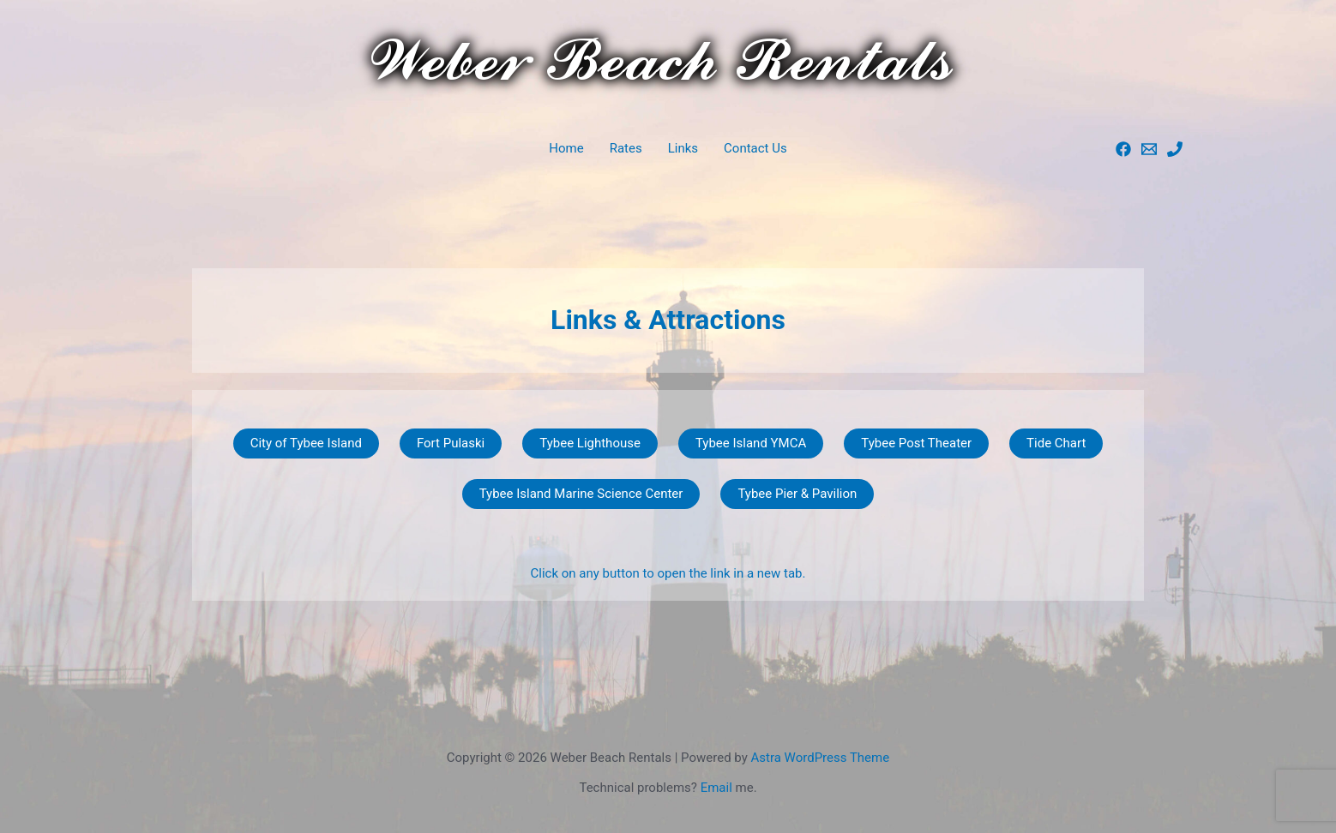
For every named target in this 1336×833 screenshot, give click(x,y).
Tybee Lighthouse (590, 443)
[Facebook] (1123, 149)
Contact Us (755, 148)
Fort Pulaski (450, 443)
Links (683, 148)
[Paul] (1149, 149)
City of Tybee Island (306, 443)
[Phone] (1175, 149)
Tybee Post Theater (916, 443)
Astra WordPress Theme (819, 757)
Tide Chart (1056, 443)
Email (716, 787)
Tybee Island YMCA (750, 443)
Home (566, 148)
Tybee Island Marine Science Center (581, 493)
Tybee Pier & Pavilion (797, 493)
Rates (626, 148)
